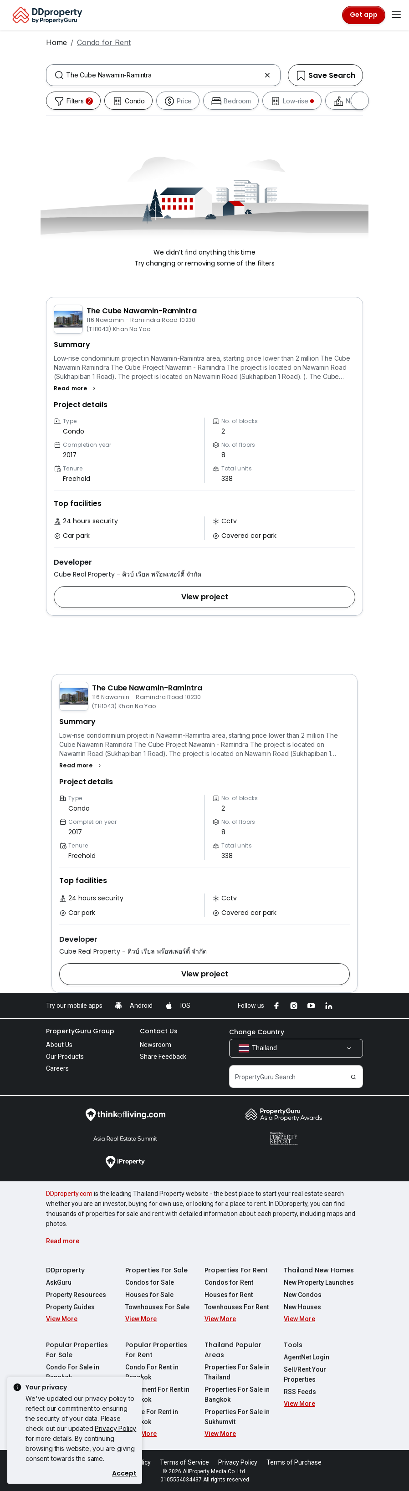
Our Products (65, 1056)
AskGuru (59, 1282)
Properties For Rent (236, 1270)
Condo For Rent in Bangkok (152, 1372)
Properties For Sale (156, 1270)
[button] (76, 388)
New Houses (302, 1307)
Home (56, 42)
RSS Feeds (300, 1391)
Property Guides (70, 1307)
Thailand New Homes (319, 1270)
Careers (57, 1068)
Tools (293, 1344)
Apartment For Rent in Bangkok (157, 1394)
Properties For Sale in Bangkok (237, 1394)
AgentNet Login (306, 1357)
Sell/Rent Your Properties (305, 1374)
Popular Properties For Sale (77, 1349)
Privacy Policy (115, 1428)
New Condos (303, 1294)
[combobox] (163, 75)
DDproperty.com (69, 1193)
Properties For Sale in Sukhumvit (237, 1416)
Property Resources (76, 1294)
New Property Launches (319, 1282)
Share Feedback (163, 1056)
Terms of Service (184, 1462)
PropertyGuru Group (80, 1031)
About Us (59, 1044)
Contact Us (159, 1031)
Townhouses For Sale (157, 1307)
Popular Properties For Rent (156, 1349)
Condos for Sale (149, 1282)
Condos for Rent (228, 1282)
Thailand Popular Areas (232, 1349)
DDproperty (65, 1270)
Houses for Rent (228, 1294)
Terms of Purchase (294, 1462)
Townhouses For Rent (236, 1307)
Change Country (256, 1032)
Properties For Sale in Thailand (237, 1372)
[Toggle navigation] (396, 15)
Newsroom (155, 1044)
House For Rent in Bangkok (151, 1416)
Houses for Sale (149, 1294)
